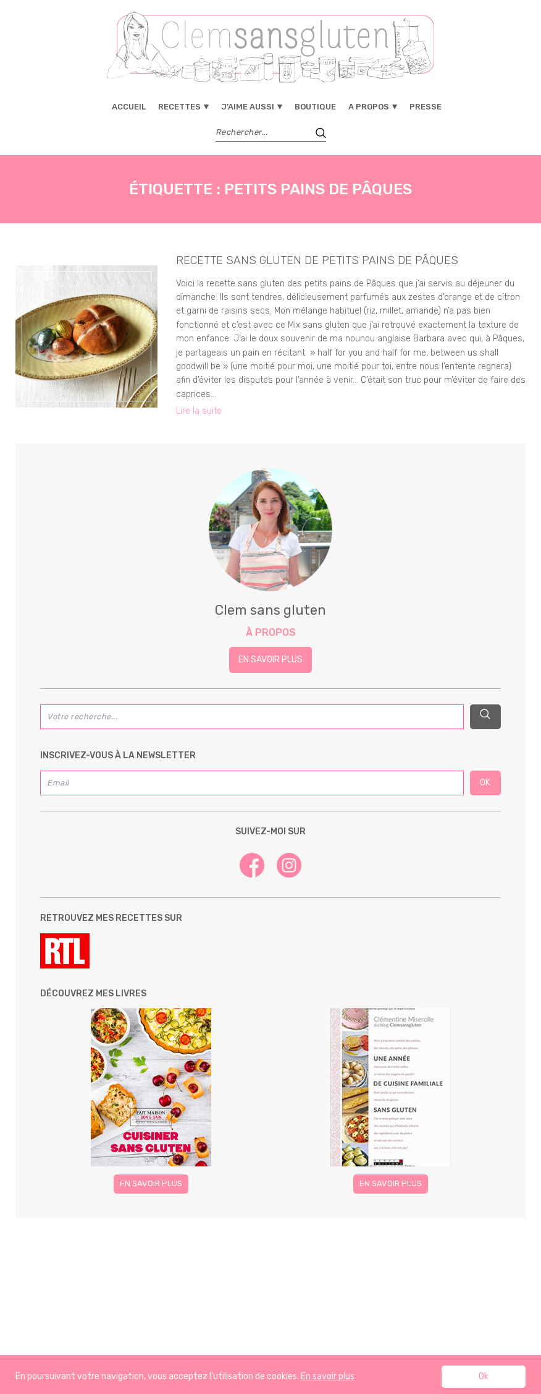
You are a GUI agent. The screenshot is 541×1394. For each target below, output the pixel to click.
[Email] (252, 783)
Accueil (129, 106)
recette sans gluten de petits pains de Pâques (317, 260)
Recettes (179, 106)
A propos (368, 106)
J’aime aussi (247, 106)
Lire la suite (199, 411)
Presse (425, 106)
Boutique (315, 106)
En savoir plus (270, 659)
